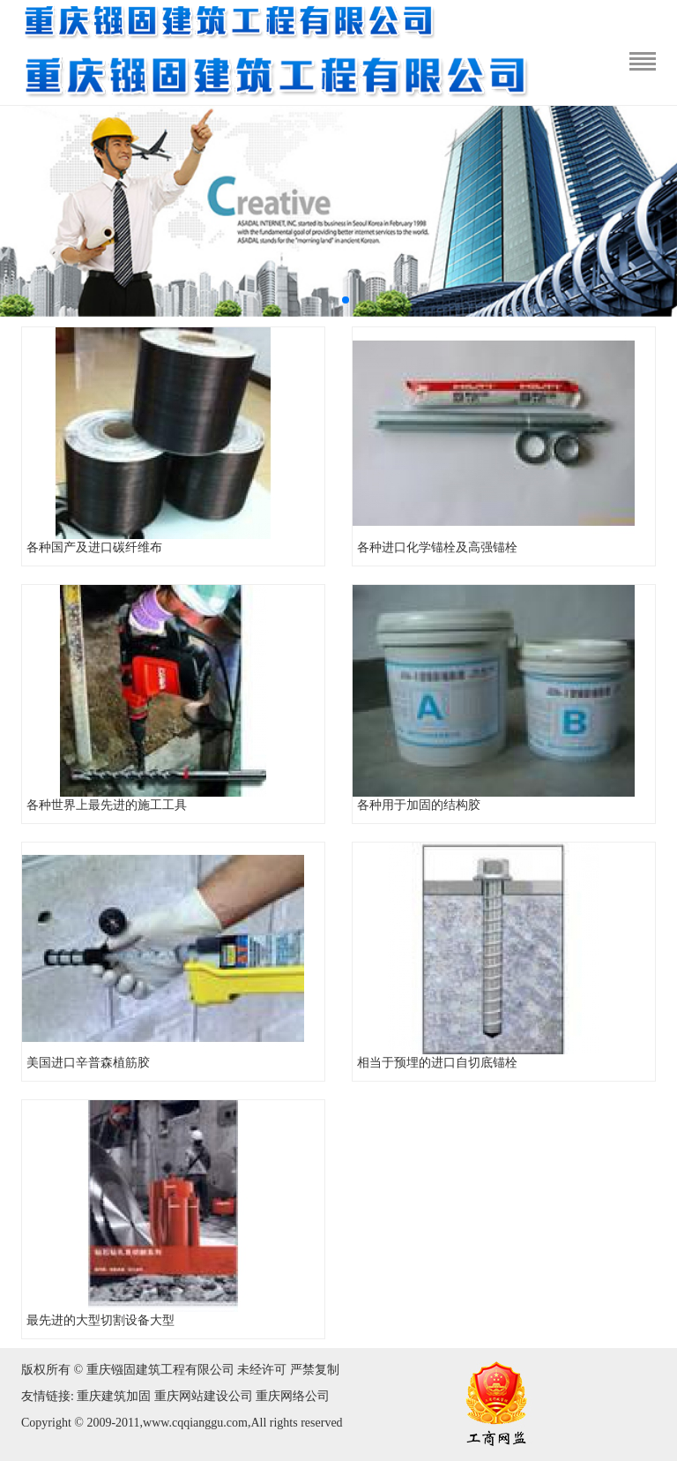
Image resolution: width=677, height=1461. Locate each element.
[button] (331, 299)
